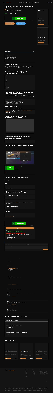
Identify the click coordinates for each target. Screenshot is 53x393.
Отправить (45, 252)
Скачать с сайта (9, 23)
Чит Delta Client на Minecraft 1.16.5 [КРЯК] (41, 354)
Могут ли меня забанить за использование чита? (14, 327)
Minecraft (6, 352)
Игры (9, 352)
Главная (26, 371)
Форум (38, 2)
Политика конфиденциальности (43, 372)
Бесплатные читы (21, 2)
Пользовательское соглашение (43, 373)
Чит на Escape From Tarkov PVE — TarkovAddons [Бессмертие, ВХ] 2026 (26, 354)
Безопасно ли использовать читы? (11, 325)
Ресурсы (26, 376)
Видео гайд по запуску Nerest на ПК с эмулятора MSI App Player (14, 57)
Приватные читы (27, 2)
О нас (33, 371)
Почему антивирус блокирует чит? (11, 332)
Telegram (11, 200)
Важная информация (9, 56)
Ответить (8, 257)
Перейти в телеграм (21, 23)
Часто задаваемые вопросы (43, 371)
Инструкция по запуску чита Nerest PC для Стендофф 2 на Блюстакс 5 (15, 55)
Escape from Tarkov (23, 352)
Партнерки (26, 374)
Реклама (33, 372)
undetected (6, 13)
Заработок (26, 375)
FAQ (6, 62)
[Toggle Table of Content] (33, 51)
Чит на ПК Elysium (8, 216)
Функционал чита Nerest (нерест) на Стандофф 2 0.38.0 (13, 54)
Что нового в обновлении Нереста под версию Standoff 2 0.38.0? (14, 58)
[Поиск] (47, 2)
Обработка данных (42, 374)
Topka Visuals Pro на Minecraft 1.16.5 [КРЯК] (42, 18)
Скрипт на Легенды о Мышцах (10, 218)
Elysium (17, 204)
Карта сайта (41, 375)
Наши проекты (34, 374)
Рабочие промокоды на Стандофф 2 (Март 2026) (41, 37)
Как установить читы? (9, 330)
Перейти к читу (41, 24)
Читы (26, 372)
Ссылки (7, 63)
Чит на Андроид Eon (8, 217)
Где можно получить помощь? (11, 337)
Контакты (35, 2)
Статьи (32, 2)
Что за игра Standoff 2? (9, 53)
